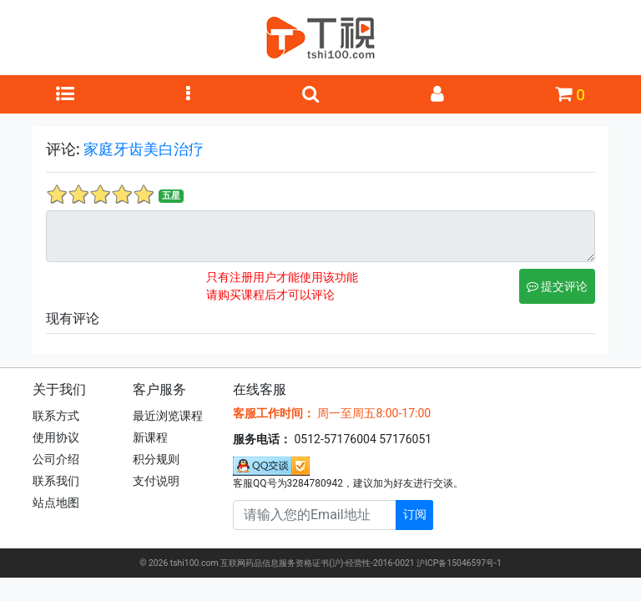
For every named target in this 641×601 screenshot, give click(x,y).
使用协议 (56, 437)
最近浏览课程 (168, 415)
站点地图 (56, 502)
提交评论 (557, 286)
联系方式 (56, 415)
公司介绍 (56, 459)
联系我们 (56, 480)
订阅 (414, 514)
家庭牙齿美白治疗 (143, 149)
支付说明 (156, 480)
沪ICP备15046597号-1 (459, 563)
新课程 (150, 437)
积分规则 (156, 459)
